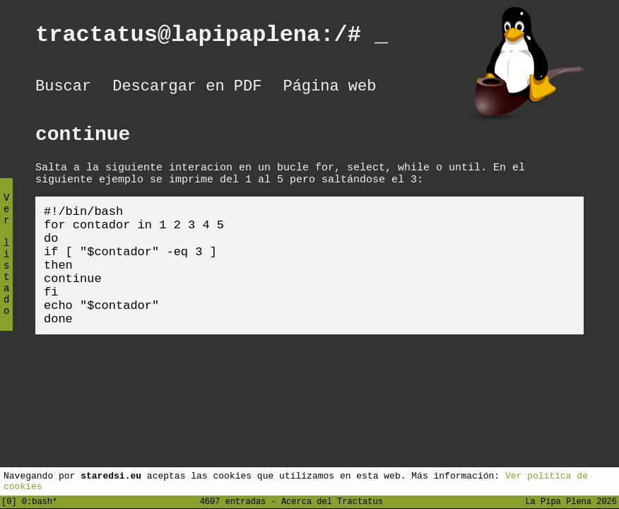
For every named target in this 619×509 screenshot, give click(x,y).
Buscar (63, 88)
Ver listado (6, 266)
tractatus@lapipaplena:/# (211, 37)
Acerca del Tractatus (332, 501)
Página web (329, 88)
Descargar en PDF (186, 88)
